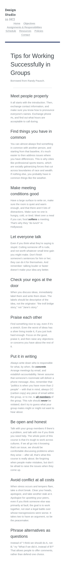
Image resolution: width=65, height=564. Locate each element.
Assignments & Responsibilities (24, 27)
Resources (25, 30)
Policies (39, 30)
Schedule (11, 30)
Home (17, 23)
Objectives (29, 23)
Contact (25, 34)
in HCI (10, 14)
